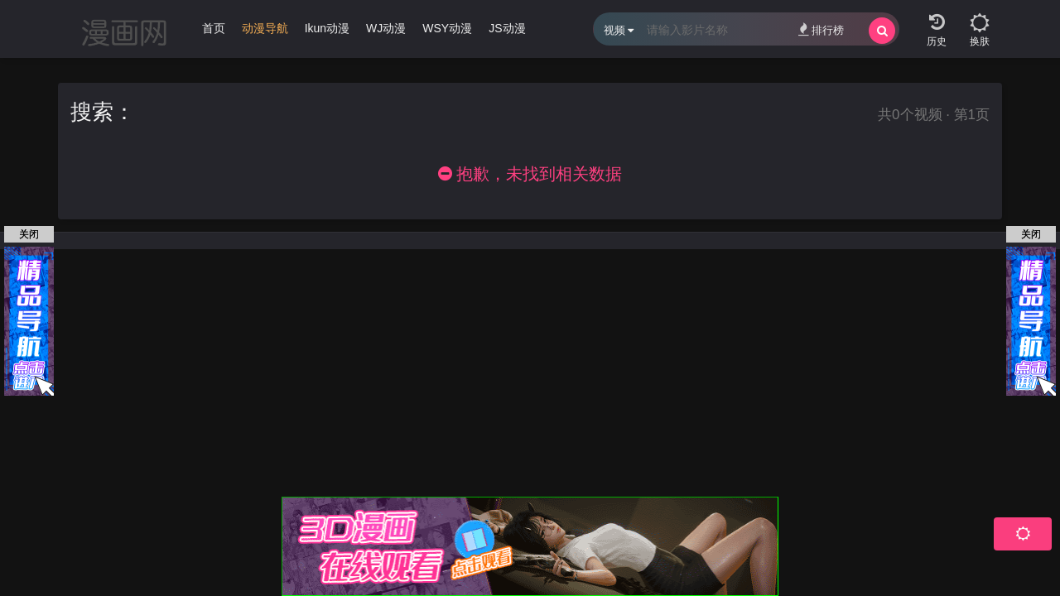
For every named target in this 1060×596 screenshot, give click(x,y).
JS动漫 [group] (507, 28)
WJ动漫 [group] (386, 28)
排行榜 (821, 29)
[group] (265, 32)
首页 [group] (213, 28)
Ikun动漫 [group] (327, 28)
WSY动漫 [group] (447, 28)
